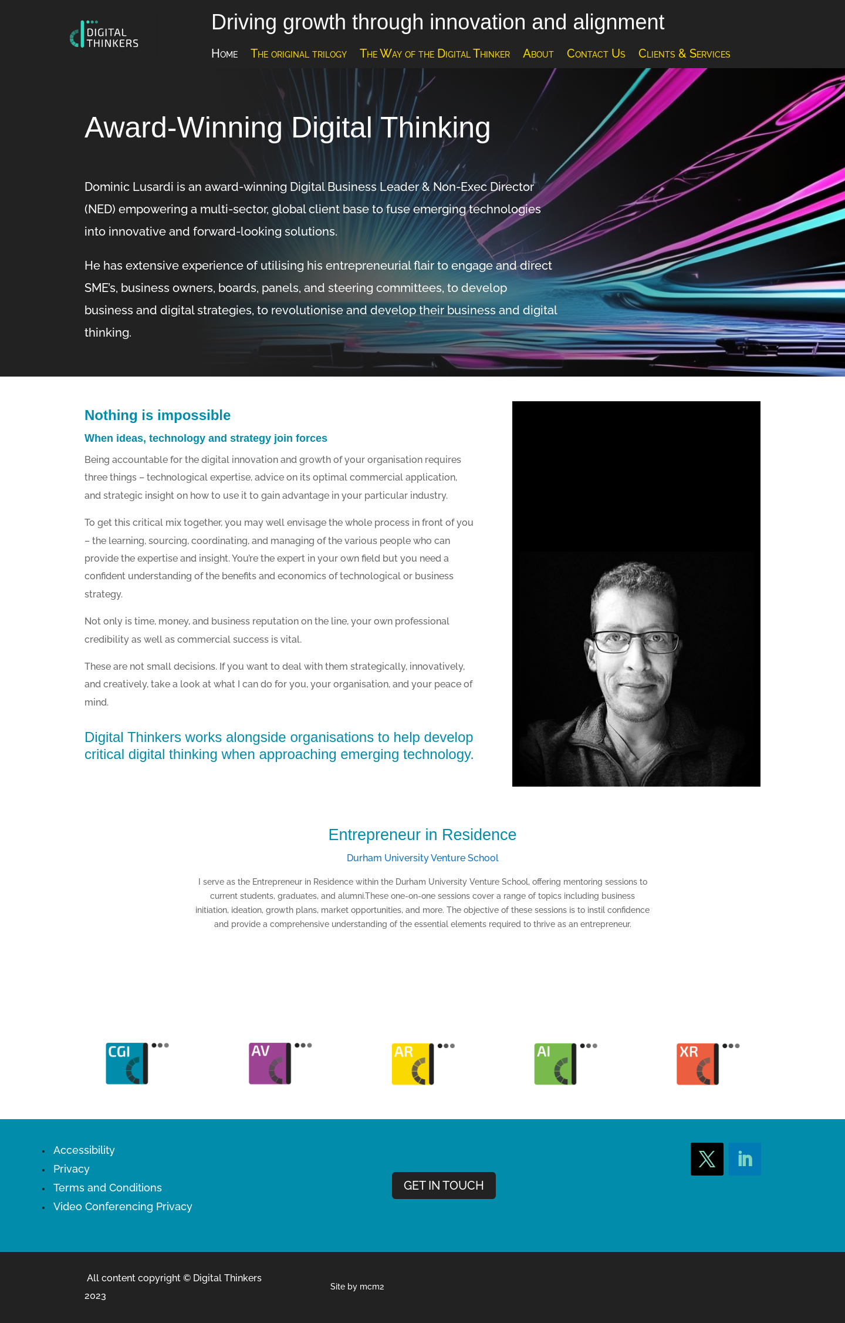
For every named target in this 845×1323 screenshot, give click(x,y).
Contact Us (596, 55)
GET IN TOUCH (444, 1185)
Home (224, 55)
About (538, 55)
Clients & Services (684, 55)
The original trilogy (299, 55)
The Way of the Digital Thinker (435, 55)
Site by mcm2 (357, 1286)
